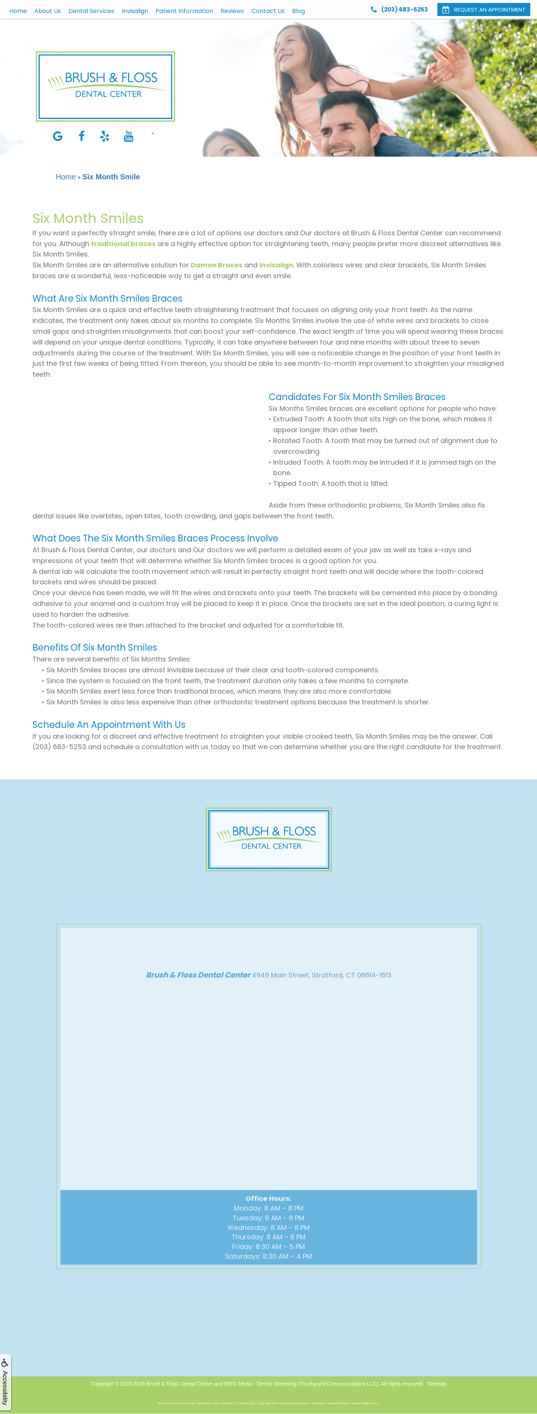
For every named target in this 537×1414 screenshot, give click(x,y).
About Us (47, 11)
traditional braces (123, 243)
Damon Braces (217, 265)
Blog (298, 11)
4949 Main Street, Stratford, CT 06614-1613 (321, 988)
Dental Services (91, 11)
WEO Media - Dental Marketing (260, 1384)
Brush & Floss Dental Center (179, 1384)
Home (18, 11)
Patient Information (184, 11)
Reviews (232, 11)
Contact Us (268, 11)
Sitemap (436, 1384)
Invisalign (135, 11)
